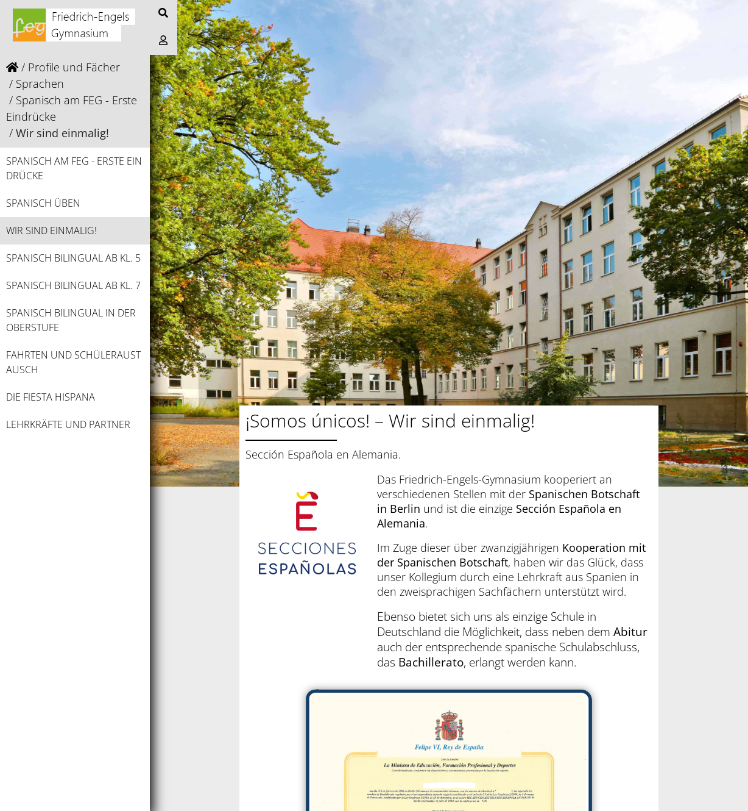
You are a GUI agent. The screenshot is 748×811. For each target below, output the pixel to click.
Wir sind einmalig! (51, 230)
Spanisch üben (43, 203)
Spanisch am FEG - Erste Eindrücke (74, 168)
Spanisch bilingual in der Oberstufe (71, 320)
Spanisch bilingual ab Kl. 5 (73, 258)
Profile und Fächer (74, 67)
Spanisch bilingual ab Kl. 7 (73, 285)
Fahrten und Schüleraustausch (73, 362)
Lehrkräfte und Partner (68, 424)
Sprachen (40, 83)
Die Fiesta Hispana (50, 397)
